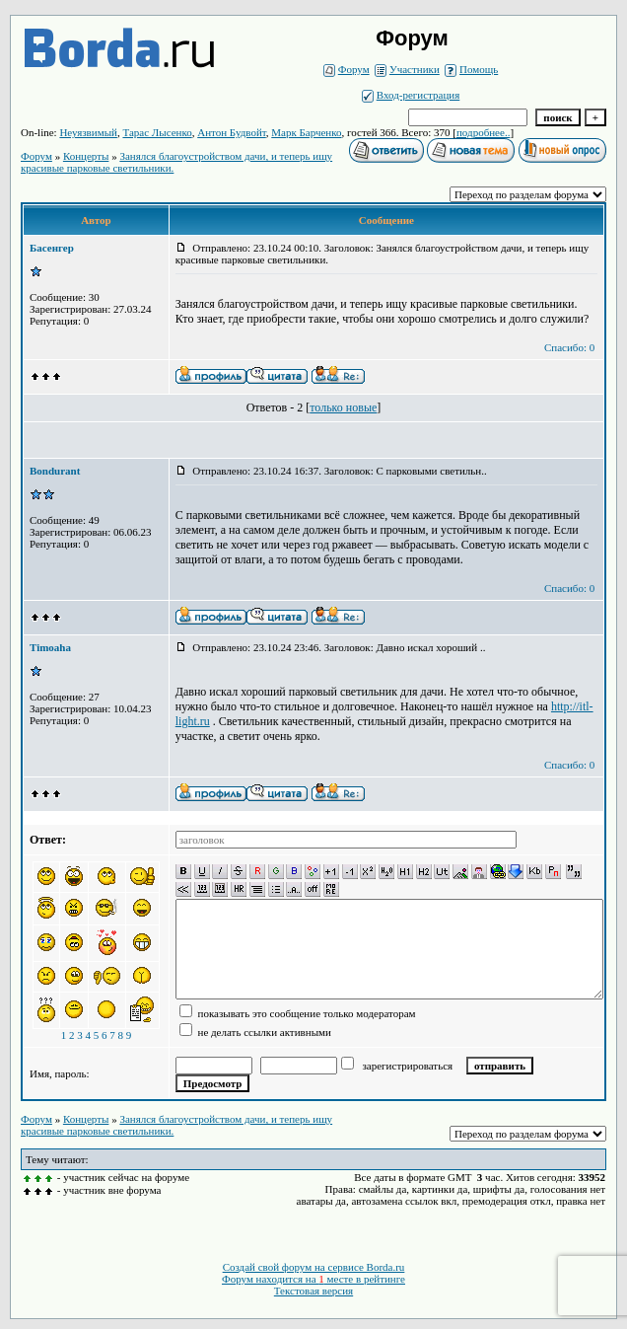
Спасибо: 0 (569, 347)
